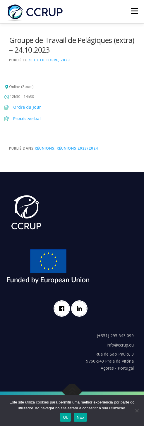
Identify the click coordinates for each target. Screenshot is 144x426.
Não (80, 417)
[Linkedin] (81, 308)
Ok (65, 417)
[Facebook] (63, 308)
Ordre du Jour (27, 107)
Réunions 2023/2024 (77, 148)
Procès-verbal (27, 118)
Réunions (44, 148)
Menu (134, 10)
